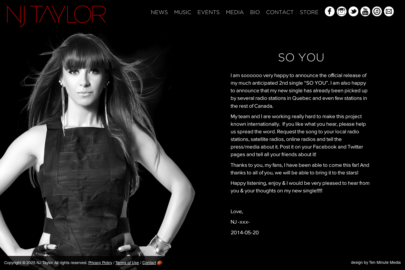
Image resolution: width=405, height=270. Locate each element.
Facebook (330, 11)
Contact (280, 12)
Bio (255, 12)
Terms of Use (127, 263)
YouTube (365, 11)
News (159, 12)
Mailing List (389, 11)
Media (235, 12)
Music (182, 12)
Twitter (353, 11)
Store (309, 12)
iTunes (377, 11)
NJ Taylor (56, 16)
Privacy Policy (100, 263)
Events (208, 12)
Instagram (341, 11)
